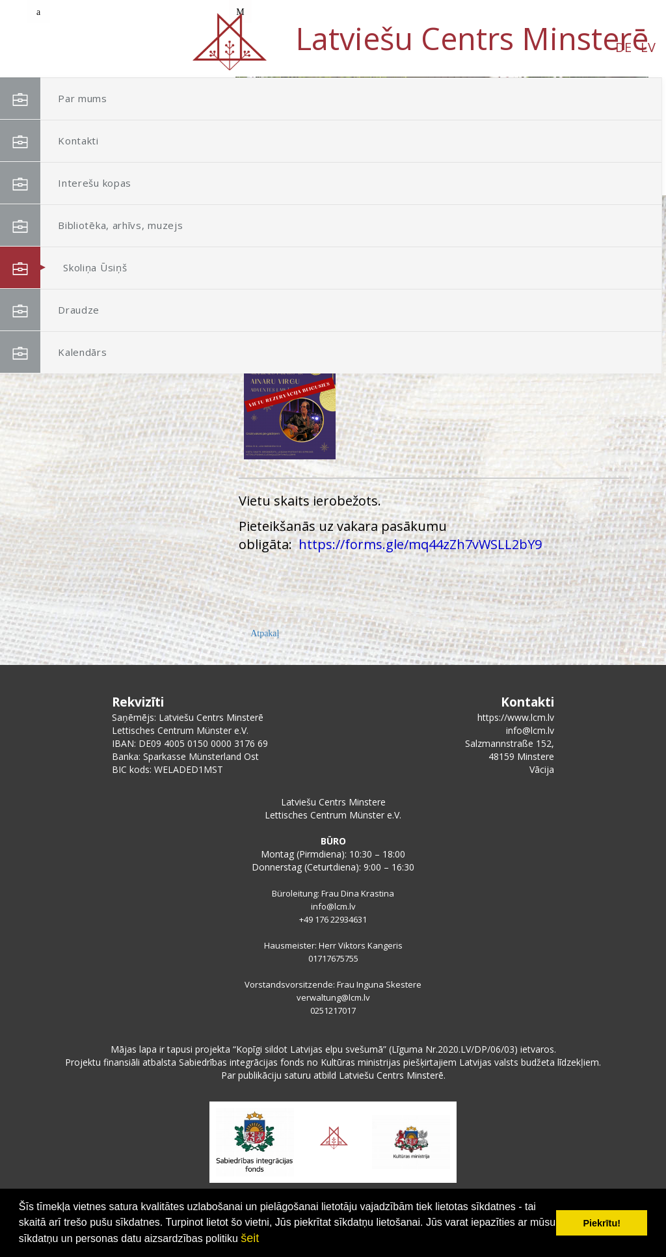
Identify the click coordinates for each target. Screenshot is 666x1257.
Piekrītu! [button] (601, 1223)
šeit (250, 1238)
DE (96, 47)
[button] (609, 161)
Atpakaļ (264, 633)
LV (120, 47)
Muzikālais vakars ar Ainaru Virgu (414, 330)
